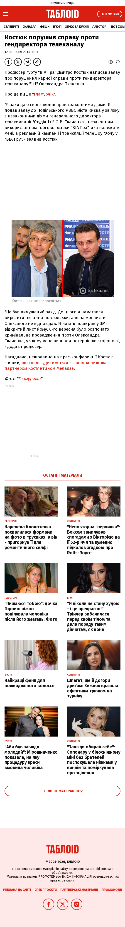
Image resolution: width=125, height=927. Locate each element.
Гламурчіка (29, 378)
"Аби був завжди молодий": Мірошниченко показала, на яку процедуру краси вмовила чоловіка (31, 757)
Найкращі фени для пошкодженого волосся (29, 683)
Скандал (29, 27)
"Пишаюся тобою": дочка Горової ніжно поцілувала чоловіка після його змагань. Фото (31, 611)
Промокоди (112, 890)
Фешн (44, 27)
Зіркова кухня (77, 27)
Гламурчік (44, 94)
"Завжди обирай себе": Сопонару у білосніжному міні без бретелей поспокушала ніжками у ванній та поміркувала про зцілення (93, 759)
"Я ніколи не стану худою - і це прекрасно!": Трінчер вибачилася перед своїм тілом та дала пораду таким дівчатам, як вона (93, 616)
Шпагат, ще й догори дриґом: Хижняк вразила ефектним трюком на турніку (92, 688)
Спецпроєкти (45, 890)
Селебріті (11, 27)
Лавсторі (99, 27)
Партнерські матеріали (79, 890)
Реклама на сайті (17, 890)
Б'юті (57, 27)
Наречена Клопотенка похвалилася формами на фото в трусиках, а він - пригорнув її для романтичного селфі (31, 537)
